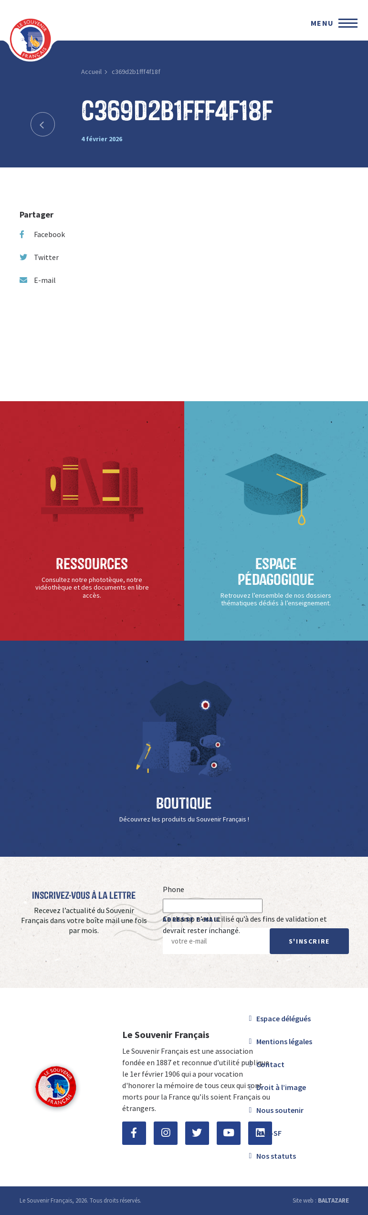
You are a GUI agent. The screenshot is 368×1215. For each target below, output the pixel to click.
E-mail (38, 280)
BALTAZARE (333, 1200)
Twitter (39, 257)
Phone (173, 889)
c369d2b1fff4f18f (136, 71)
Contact (270, 1064)
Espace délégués (283, 1018)
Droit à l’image (281, 1087)
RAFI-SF (269, 1133)
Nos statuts (276, 1156)
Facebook (42, 234)
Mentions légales (284, 1041)
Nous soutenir (280, 1110)
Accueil (91, 71)
